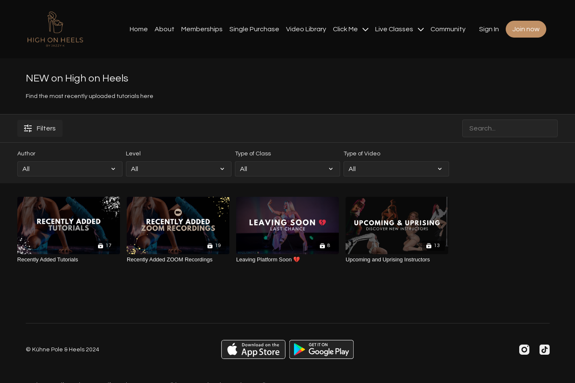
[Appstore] (253, 349)
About (164, 29)
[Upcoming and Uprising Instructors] (397, 259)
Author (26, 154)
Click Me (350, 29)
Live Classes (399, 29)
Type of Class (253, 154)
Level (133, 154)
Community (448, 29)
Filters (40, 128)
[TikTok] (545, 350)
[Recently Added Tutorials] (68, 259)
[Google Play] (321, 349)
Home (139, 29)
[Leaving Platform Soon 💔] (287, 259)
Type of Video (361, 154)
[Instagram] (524, 350)
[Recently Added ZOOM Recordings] (178, 259)
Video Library (306, 29)
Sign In (489, 29)
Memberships (202, 29)
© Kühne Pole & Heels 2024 (62, 350)
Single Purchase (254, 29)
